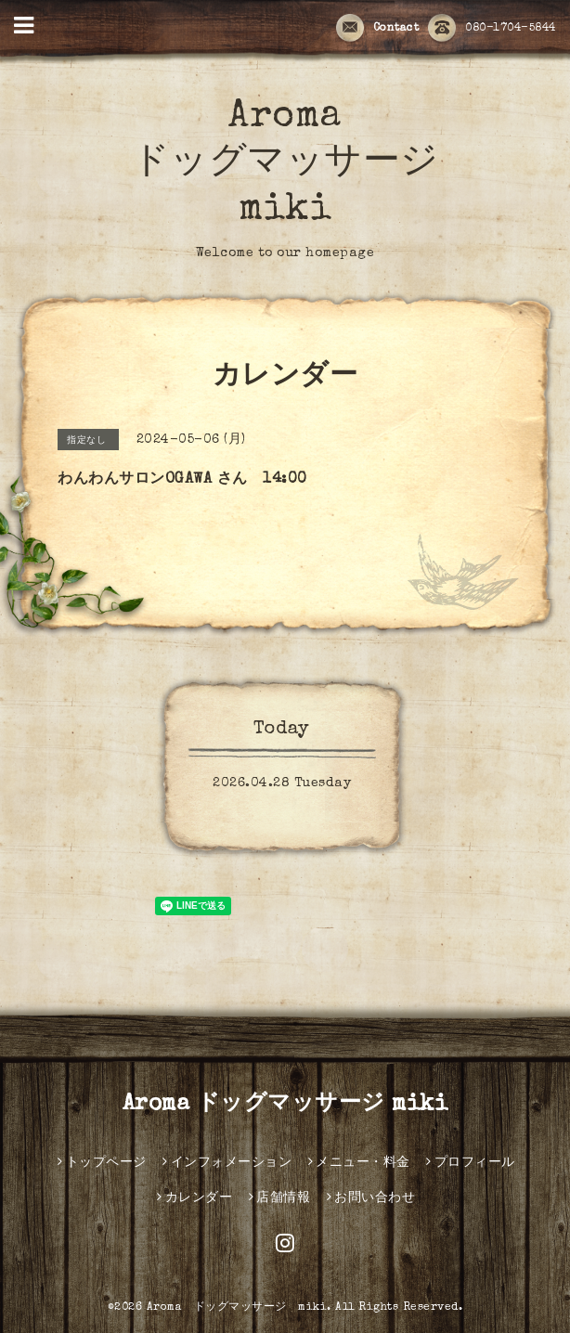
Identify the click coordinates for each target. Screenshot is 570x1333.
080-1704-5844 (492, 29)
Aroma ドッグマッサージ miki (285, 164)
